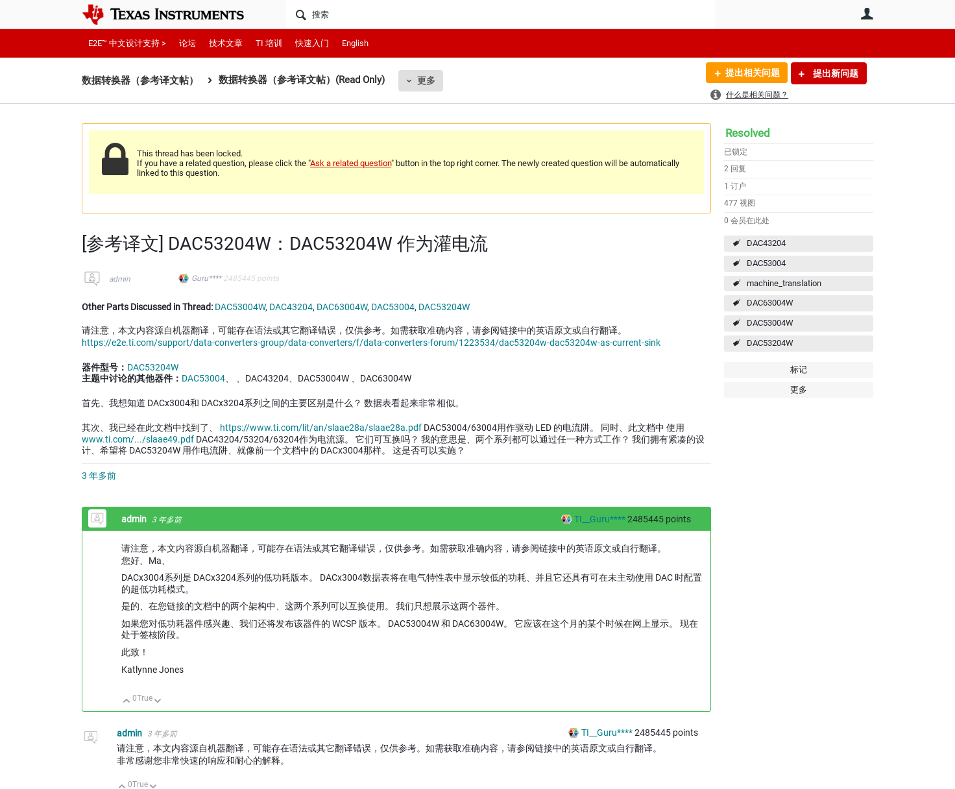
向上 (126, 701)
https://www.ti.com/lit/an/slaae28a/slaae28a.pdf (321, 427)
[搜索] (500, 14)
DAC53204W (770, 343)
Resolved (747, 133)
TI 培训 (269, 43)
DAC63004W (770, 303)
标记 (798, 369)
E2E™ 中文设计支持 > (127, 43)
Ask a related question (350, 163)
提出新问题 (834, 73)
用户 (866, 13)
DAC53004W (770, 323)
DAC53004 (766, 263)
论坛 (187, 43)
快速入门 (312, 43)
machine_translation (784, 283)
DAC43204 (766, 243)
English (355, 43)
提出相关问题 (752, 73)
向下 (157, 701)
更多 (426, 80)
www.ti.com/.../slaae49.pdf (138, 439)
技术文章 (226, 43)
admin (119, 279)
